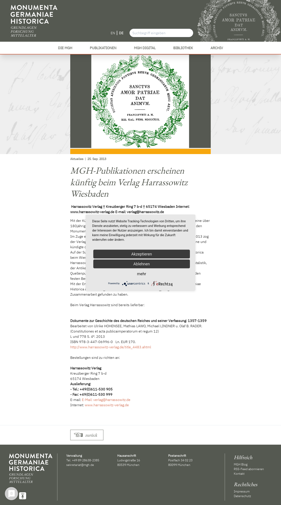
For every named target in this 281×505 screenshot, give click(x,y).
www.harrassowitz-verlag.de (107, 405)
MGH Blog (240, 464)
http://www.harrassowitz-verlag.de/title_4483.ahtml (110, 347)
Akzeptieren (141, 254)
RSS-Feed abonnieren (249, 469)
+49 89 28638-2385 (85, 460)
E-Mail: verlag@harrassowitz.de (106, 399)
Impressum (242, 491)
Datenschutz (242, 496)
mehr (141, 273)
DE (121, 33)
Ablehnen (141, 263)
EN (113, 33)
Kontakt (239, 474)
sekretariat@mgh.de (80, 465)
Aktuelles (76, 159)
